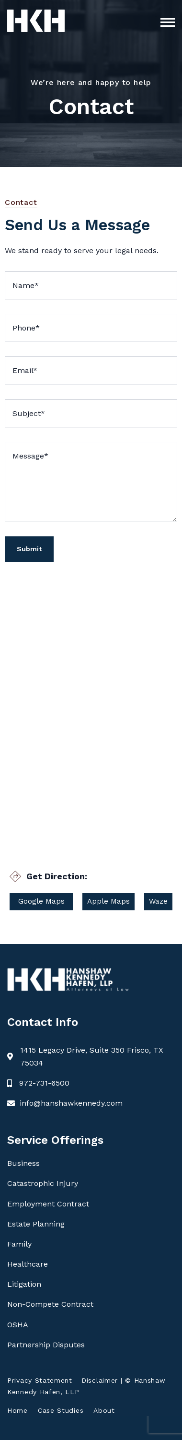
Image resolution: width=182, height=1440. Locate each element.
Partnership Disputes (46, 1344)
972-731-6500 (44, 1083)
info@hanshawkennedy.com (71, 1103)
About (104, 1410)
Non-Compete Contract (50, 1304)
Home (17, 1410)
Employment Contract (48, 1203)
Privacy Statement (39, 1380)
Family (19, 1243)
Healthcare (27, 1264)
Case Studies (60, 1410)
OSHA (17, 1324)
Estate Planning (36, 1223)
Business (23, 1163)
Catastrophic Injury (42, 1183)
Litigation (24, 1284)
